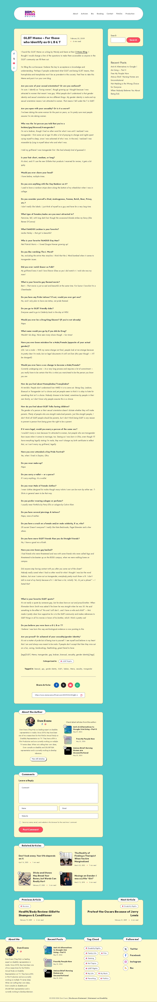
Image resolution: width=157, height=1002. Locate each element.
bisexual (37, 669)
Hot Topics (91, 963)
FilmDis (119, 14)
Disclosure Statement (78, 998)
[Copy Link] (58, 695)
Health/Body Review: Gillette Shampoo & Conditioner (39, 913)
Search (114, 35)
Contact (110, 14)
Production (130, 14)
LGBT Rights (66, 661)
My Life (90, 973)
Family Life (91, 953)
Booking (100, 14)
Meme (72, 669)
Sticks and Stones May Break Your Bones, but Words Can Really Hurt (44, 877)
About (75, 14)
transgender (88, 669)
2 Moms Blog (81, 52)
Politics (104, 978)
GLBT (60, 669)
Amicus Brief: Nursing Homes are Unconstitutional (82, 750)
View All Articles (38, 759)
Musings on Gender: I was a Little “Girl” (86, 877)
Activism (84, 14)
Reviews (25, 906)
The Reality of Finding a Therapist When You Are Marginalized (85, 857)
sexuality (79, 669)
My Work (103, 973)
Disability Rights (129, 906)
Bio (92, 14)
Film (104, 953)
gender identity (51, 669)
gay (43, 669)
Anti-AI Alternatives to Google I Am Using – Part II (85, 728)
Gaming (90, 958)
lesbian (66, 669)
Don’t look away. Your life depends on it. (37, 857)
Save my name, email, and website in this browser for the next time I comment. (49, 822)
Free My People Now (85, 739)
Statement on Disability (97, 998)
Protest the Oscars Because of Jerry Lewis (112, 913)
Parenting (91, 978)
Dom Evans (44, 720)
